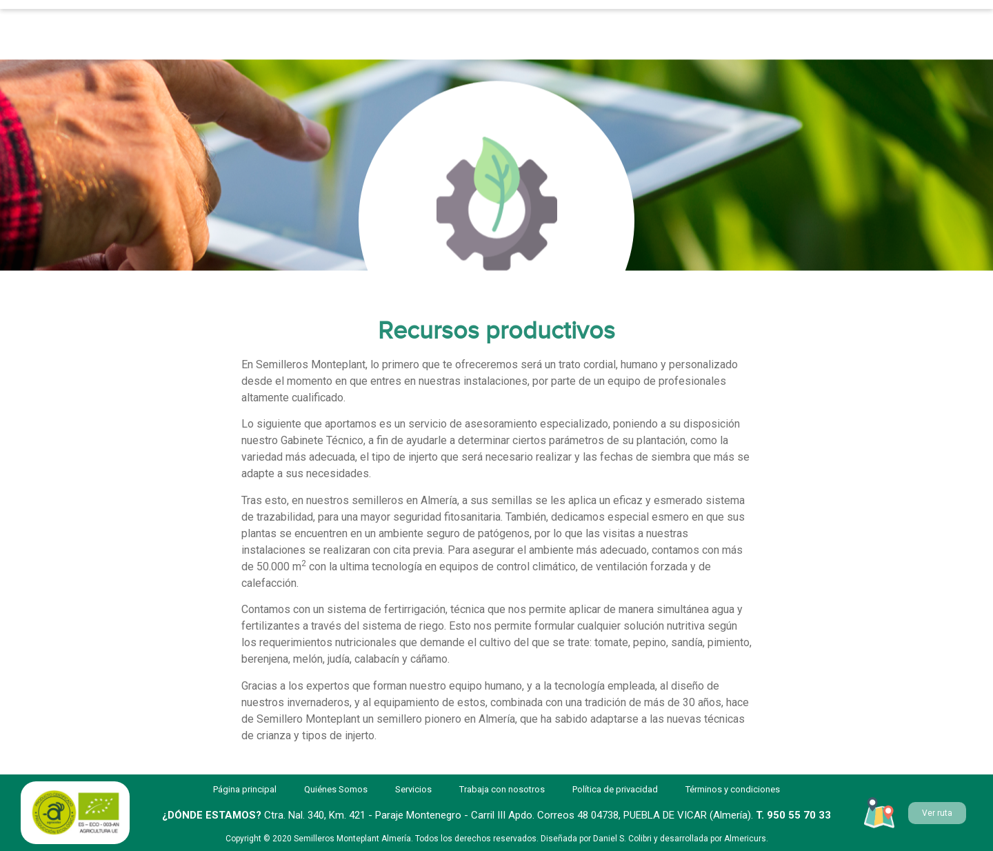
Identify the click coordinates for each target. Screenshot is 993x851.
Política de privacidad (615, 789)
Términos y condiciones (732, 789)
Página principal (195, 21)
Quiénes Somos (432, 21)
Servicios (314, 21)
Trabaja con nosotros (578, 21)
